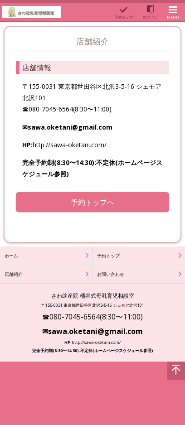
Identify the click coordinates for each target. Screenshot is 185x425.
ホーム (11, 255)
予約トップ (108, 255)
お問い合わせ (110, 274)
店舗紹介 (14, 274)
